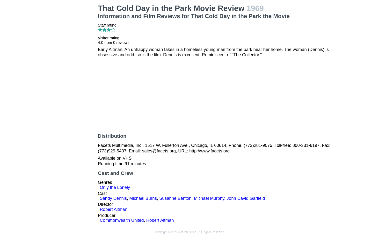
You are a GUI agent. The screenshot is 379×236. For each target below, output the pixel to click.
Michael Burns (143, 198)
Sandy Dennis (113, 198)
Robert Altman (113, 209)
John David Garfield (246, 198)
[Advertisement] (66, 76)
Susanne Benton (175, 198)
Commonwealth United (122, 220)
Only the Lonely (115, 187)
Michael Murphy (209, 198)
